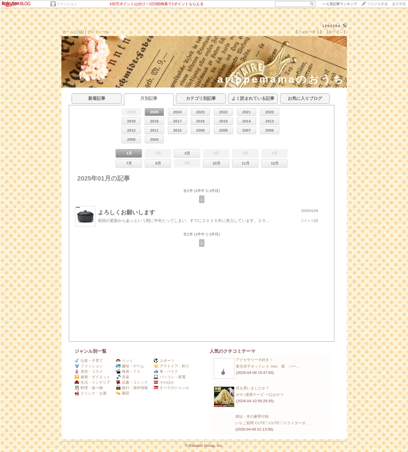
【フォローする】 (308, 32)
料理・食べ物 (89, 388)
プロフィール (98, 32)
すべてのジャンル (171, 388)
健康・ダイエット (92, 377)
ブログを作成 (377, 4)
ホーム (67, 32)
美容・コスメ (89, 371)
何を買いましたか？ (252, 388)
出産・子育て (89, 360)
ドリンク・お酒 (90, 393)
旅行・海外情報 (132, 388)
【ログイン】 (336, 32)
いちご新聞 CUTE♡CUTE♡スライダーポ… (272, 423)
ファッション (67, 4)
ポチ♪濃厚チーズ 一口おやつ (259, 394)
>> (339, 4)
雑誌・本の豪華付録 (252, 416)
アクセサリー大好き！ (254, 360)
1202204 (331, 26)
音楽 (122, 377)
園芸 (122, 393)
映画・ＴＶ (128, 371)
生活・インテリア (92, 382)
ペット (124, 360)
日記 (80, 32)
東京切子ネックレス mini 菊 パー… (268, 366)
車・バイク (166, 371)
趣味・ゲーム (130, 366)
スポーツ (164, 360)
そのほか (164, 382)
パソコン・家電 (170, 377)
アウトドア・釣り (171, 366)
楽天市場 (399, 4)
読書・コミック (132, 382)
